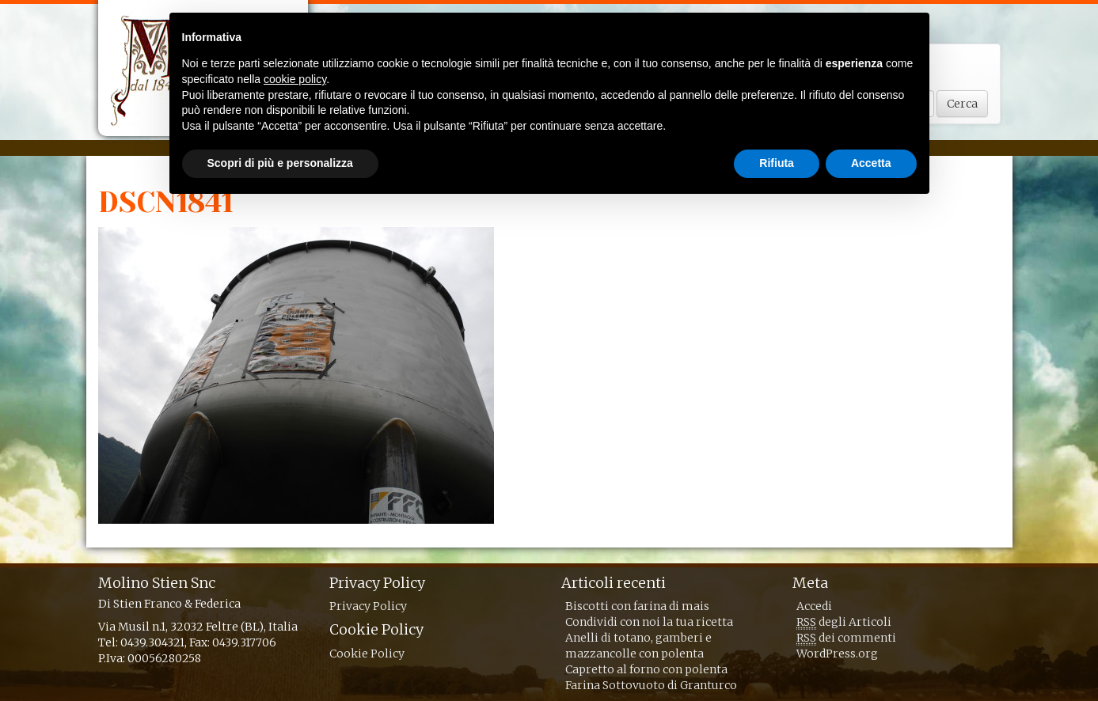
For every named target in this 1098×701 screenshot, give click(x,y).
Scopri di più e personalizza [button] (280, 163)
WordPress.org (837, 653)
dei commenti (846, 638)
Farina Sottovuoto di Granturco (651, 685)
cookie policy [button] (295, 79)
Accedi (814, 606)
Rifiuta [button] (776, 163)
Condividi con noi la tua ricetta (649, 622)
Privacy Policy (368, 606)
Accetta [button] (871, 163)
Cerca (962, 104)
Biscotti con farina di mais (637, 606)
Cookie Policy (367, 653)
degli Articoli (843, 622)
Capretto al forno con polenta (646, 669)
